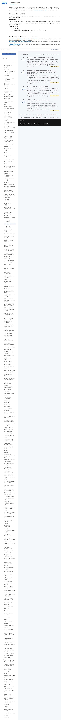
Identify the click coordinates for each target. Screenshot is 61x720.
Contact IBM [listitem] (23, 123)
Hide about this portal (13, 4)
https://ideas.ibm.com (26, 41)
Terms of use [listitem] (37, 123)
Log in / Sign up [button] (55, 49)
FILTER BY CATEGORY (7, 63)
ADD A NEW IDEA (9, 53)
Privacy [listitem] (30, 123)
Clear (14, 63)
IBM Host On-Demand (40, 65)
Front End (31, 67)
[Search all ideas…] (9, 50)
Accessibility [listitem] (46, 123)
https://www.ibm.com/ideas (31, 38)
